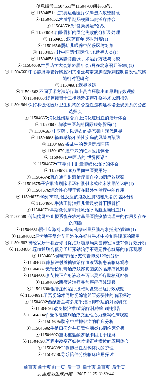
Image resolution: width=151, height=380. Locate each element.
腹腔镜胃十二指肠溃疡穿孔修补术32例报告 (87, 98)
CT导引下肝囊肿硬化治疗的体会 (87, 163)
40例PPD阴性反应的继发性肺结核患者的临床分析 (87, 196)
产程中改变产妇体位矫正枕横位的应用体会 (87, 341)
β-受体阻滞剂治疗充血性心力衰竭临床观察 (87, 315)
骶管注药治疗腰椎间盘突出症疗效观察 (87, 288)
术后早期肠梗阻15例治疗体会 (87, 19)
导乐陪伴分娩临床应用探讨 (87, 354)
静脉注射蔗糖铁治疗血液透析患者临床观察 (87, 262)
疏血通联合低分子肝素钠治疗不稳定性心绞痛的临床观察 (87, 249)
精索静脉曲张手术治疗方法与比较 (87, 58)
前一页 (58, 367)
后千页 (118, 367)
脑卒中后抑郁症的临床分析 (87, 321)
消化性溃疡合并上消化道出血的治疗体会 (87, 117)
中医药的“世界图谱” (87, 157)
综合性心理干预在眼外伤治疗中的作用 (87, 190)
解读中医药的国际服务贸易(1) (87, 124)
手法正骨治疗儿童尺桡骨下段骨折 (87, 203)
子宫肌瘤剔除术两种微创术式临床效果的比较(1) (87, 183)
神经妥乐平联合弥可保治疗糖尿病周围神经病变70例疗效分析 (87, 242)
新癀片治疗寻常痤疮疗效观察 (87, 282)
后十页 (89, 367)
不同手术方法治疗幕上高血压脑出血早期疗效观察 (87, 91)
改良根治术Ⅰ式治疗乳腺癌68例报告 (87, 308)
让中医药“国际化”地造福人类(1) (87, 52)
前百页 (30, 367)
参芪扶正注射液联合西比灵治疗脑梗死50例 (87, 275)
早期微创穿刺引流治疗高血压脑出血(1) (87, 209)
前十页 (44, 367)
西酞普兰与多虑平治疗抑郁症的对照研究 (87, 301)
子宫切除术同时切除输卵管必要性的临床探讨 (87, 295)
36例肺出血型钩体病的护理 (87, 347)
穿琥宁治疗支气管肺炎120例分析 (87, 255)
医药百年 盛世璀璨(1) (87, 39)
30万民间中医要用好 (87, 170)
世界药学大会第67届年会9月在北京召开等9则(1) (87, 65)
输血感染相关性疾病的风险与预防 (87, 137)
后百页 (103, 367)
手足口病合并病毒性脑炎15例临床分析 (87, 328)
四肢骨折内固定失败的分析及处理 (87, 32)
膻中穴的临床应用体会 (87, 150)
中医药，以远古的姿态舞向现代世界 (87, 131)
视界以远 (87, 85)
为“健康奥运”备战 (87, 25)
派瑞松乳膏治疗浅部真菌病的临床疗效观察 (87, 269)
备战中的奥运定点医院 (87, 144)
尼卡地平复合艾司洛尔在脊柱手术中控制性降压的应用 (87, 236)
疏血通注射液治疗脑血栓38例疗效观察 (87, 177)
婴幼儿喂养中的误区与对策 (87, 45)
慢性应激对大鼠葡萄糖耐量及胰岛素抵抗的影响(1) (87, 229)
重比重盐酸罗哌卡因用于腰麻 (87, 334)
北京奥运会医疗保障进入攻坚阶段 (87, 12)
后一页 (73, 367)
